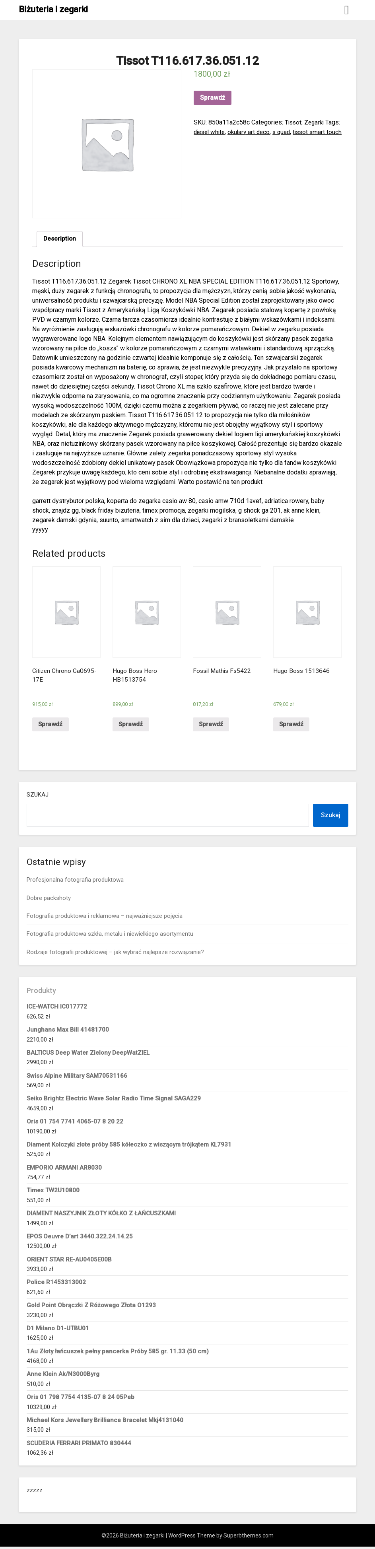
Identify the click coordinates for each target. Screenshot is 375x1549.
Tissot (294, 122)
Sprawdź (212, 97)
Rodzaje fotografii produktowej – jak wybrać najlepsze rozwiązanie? (115, 954)
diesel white (227, 132)
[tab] (60, 239)
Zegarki (315, 122)
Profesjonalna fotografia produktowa (75, 882)
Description (60, 239)
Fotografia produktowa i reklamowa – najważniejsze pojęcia (105, 918)
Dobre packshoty (49, 900)
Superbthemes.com (248, 1538)
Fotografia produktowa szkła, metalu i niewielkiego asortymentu (110, 936)
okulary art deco (269, 132)
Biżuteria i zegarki (53, 9)
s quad (303, 132)
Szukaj (38, 797)
